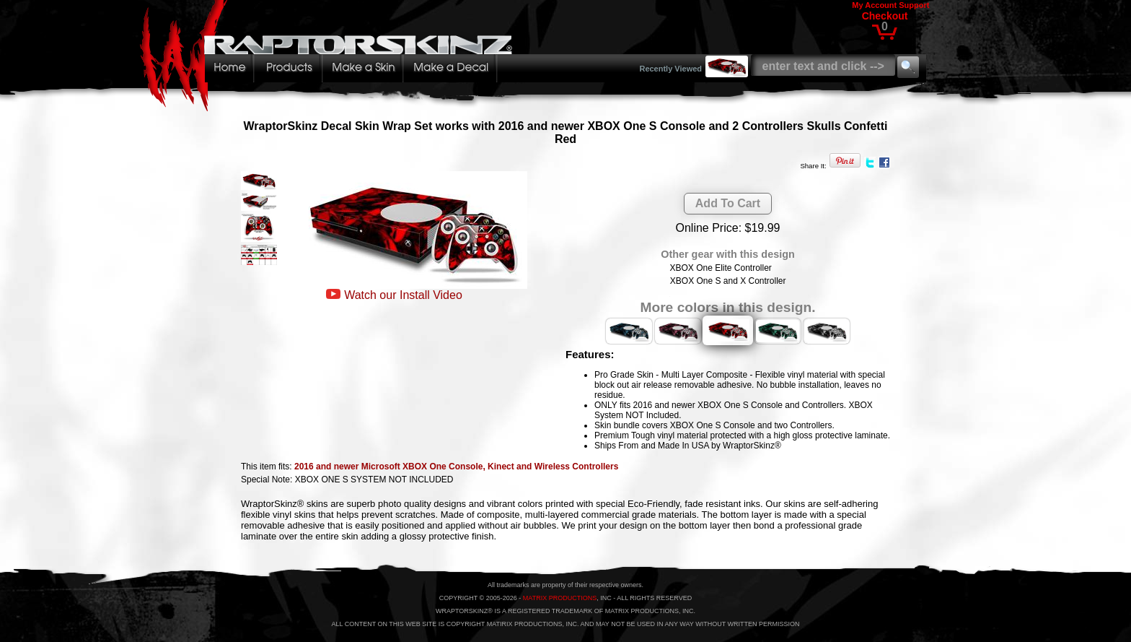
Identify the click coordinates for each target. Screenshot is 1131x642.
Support (914, 5)
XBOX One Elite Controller (720, 268)
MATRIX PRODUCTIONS (560, 598)
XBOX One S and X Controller (728, 281)
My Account (874, 5)
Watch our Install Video (403, 295)
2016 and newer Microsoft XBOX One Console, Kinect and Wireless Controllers (456, 466)
